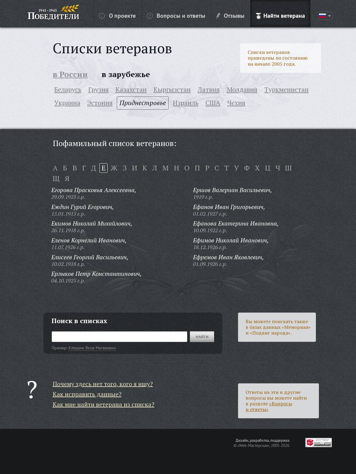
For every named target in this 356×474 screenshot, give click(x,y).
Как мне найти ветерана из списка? (103, 404)
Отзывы (230, 15)
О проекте (117, 15)
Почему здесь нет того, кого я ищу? (103, 384)
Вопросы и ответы (176, 15)
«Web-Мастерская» (253, 445)
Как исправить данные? (87, 394)
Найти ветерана (280, 15)
